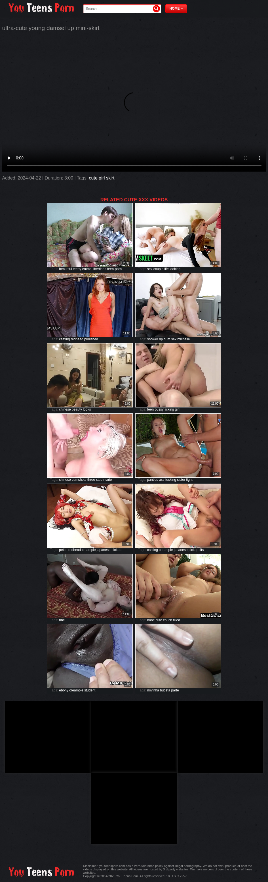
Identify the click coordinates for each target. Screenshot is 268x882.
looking (175, 269)
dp (161, 339)
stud (99, 480)
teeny (77, 269)
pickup (116, 550)
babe (151, 620)
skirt (110, 178)
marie (107, 480)
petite (63, 550)
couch (167, 620)
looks (87, 409)
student (89, 690)
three (91, 480)
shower (152, 339)
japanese (104, 550)
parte (175, 690)
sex (150, 269)
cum (167, 339)
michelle (184, 339)
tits (201, 550)
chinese (65, 409)
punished (91, 339)
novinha (153, 690)
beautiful (65, 269)
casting (64, 339)
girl (102, 178)
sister (181, 480)
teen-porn (114, 269)
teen (150, 409)
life (166, 269)
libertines (99, 269)
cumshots (79, 480)
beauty (77, 409)
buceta (165, 690)
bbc (61, 620)
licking (169, 409)
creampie (89, 550)
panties (152, 480)
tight (189, 480)
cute (93, 178)
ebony (63, 690)
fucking (170, 480)
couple (158, 269)
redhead (77, 339)
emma (87, 269)
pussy (159, 409)
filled (176, 620)
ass (161, 480)
